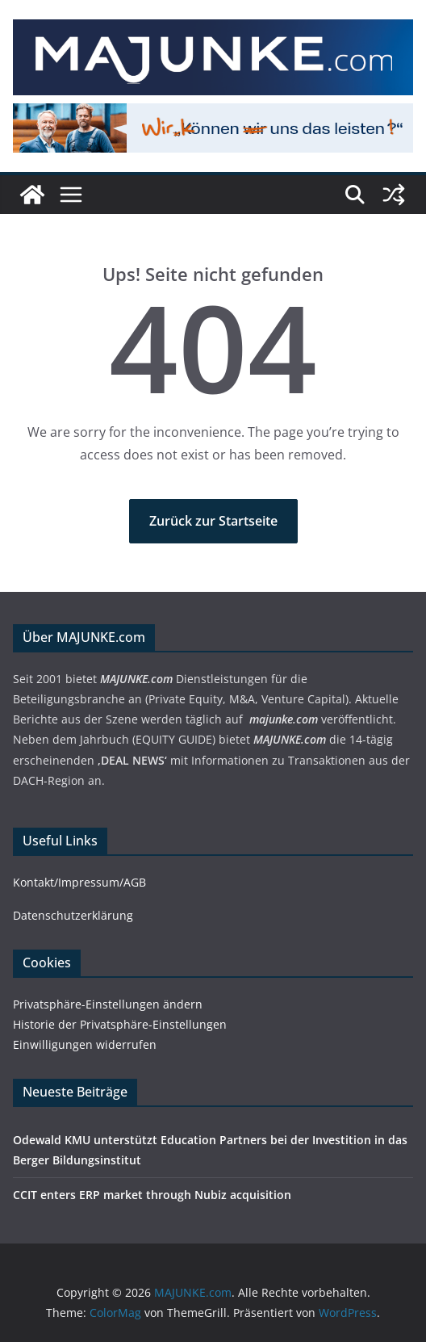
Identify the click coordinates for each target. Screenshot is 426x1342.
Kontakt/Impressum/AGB (79, 882)
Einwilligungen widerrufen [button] (85, 1044)
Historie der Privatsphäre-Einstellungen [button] (120, 1024)
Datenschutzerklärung (73, 915)
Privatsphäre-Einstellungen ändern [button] (108, 1004)
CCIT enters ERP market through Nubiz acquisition (152, 1194)
